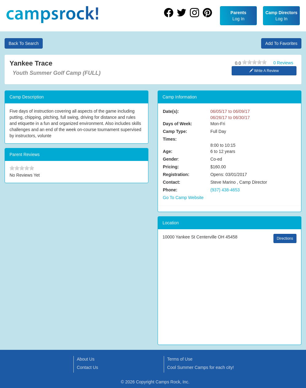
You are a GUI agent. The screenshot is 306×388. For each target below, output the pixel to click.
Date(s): (171, 111)
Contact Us (87, 367)
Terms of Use (179, 359)
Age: (167, 151)
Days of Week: (177, 123)
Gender (170, 159)
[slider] (254, 62)
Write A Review (264, 71)
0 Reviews (283, 62)
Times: (170, 139)
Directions (285, 238)
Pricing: (171, 166)
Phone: (170, 189)
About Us (86, 359)
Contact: (171, 182)
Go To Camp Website (183, 197)
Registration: (176, 174)
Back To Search (24, 43)
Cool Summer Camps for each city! (200, 367)
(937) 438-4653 (225, 189)
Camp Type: (175, 131)
